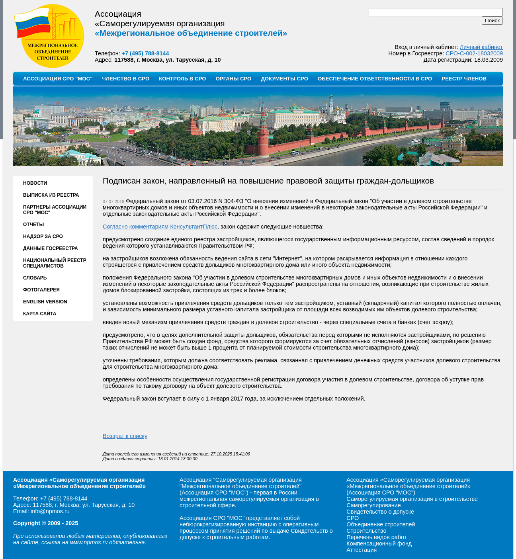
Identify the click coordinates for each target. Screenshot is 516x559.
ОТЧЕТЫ (33, 224)
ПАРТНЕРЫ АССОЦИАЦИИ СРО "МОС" (54, 209)
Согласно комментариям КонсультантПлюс (160, 226)
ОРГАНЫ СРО (234, 79)
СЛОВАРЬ (35, 278)
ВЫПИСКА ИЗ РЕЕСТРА (51, 195)
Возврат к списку (125, 436)
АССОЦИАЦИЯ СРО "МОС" (57, 79)
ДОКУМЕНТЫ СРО (284, 79)
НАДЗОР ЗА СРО (43, 236)
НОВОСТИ (35, 183)
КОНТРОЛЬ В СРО (182, 79)
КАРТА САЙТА (39, 314)
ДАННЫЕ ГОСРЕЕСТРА (50, 248)
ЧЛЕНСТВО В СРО (125, 79)
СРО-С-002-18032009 (474, 53)
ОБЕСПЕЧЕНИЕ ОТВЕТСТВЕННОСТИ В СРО (375, 79)
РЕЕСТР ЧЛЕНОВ (464, 79)
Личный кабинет (481, 47)
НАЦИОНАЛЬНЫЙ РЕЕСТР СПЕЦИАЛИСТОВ (54, 263)
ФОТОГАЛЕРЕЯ (41, 290)
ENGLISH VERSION (45, 302)
